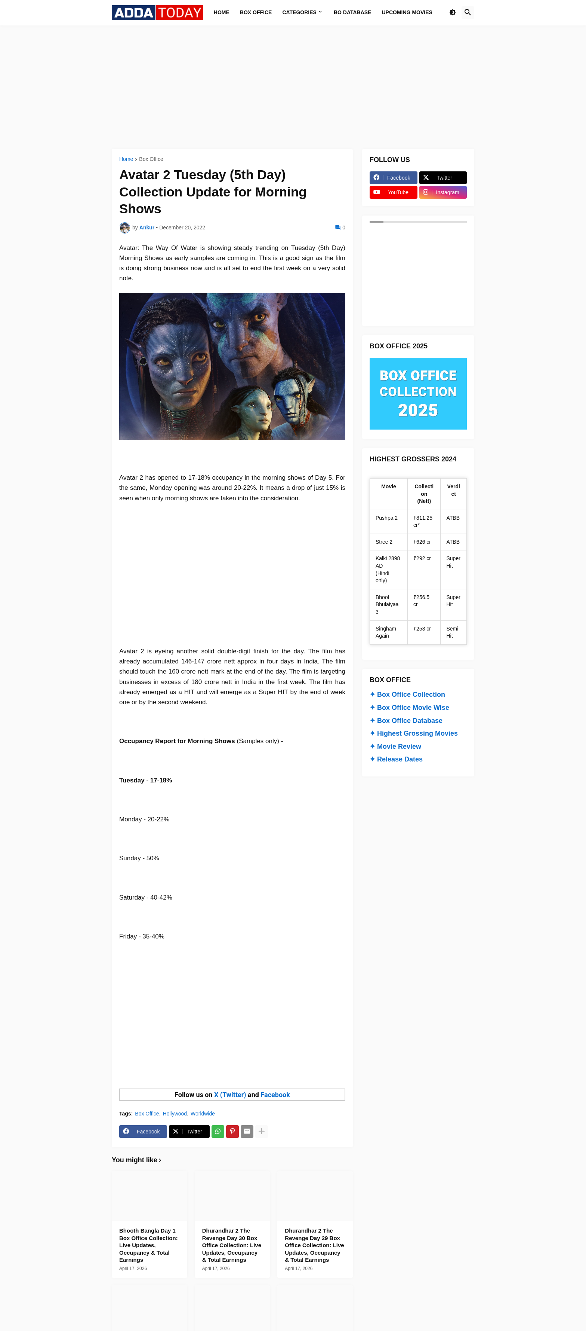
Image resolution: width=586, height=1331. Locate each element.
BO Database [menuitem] (352, 12)
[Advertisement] (293, 87)
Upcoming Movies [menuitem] (407, 12)
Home (126, 159)
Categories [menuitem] (299, 12)
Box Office (151, 159)
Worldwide (203, 1114)
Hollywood (175, 1114)
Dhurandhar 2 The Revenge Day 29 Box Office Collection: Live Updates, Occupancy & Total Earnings (314, 1245)
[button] (453, 12)
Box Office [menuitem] (256, 12)
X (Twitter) (230, 1095)
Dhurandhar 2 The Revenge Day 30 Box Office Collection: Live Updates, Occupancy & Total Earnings (231, 1245)
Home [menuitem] (221, 12)
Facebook (275, 1095)
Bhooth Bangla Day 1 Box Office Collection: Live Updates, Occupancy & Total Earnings (148, 1245)
